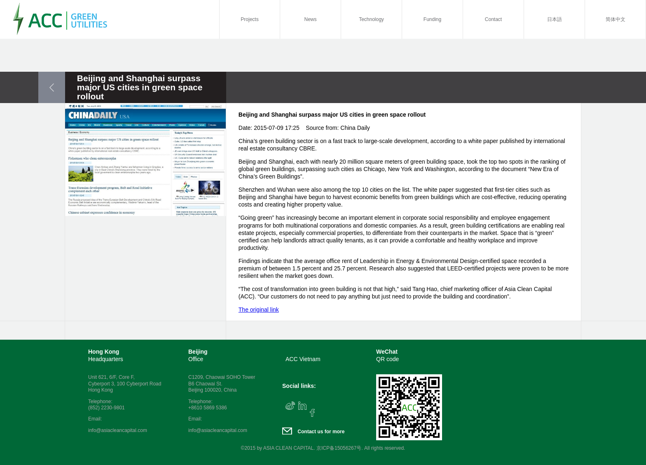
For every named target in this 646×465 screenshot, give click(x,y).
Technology (371, 19)
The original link (259, 309)
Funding (432, 19)
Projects (249, 19)
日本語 (554, 19)
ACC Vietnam (303, 359)
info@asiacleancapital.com (117, 430)
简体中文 (615, 19)
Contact (493, 19)
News (310, 19)
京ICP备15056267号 (338, 448)
